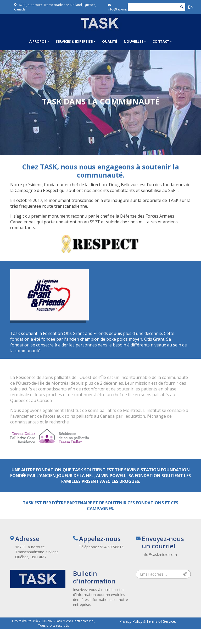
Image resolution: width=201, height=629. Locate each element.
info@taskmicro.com (159, 554)
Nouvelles (133, 41)
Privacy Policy (130, 621)
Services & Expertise (74, 41)
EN (191, 7)
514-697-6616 (112, 546)
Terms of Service (160, 621)
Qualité (109, 41)
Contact (161, 41)
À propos (38, 41)
